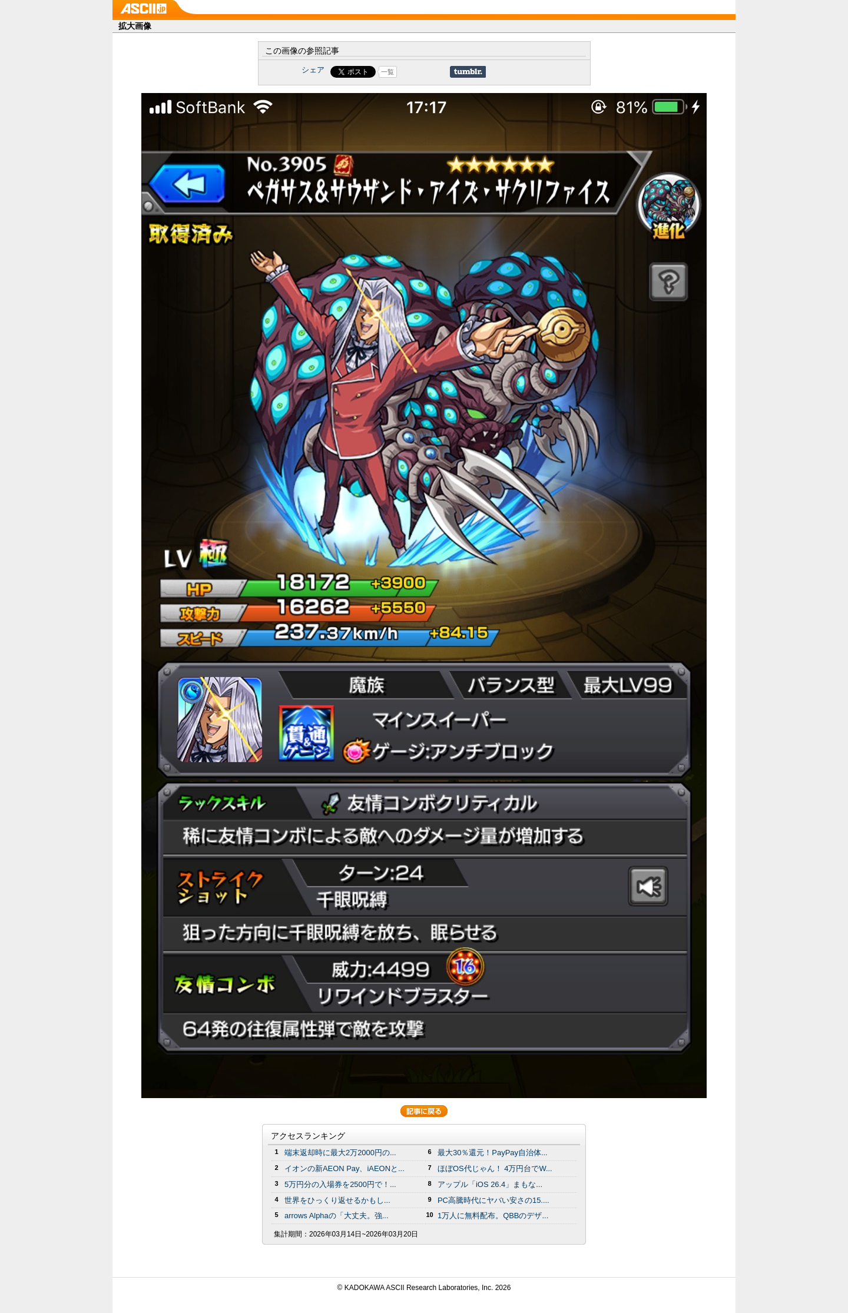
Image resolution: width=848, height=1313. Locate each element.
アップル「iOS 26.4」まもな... (490, 1184)
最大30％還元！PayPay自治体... (493, 1152)
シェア (313, 69)
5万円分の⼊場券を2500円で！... (340, 1184)
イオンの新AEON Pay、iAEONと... (344, 1168)
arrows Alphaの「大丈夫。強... (336, 1215)
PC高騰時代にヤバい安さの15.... (493, 1200)
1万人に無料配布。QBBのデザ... (493, 1215)
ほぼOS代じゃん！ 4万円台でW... (495, 1168)
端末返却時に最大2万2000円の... (340, 1152)
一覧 (387, 71)
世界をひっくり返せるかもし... (337, 1200)
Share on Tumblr (468, 72)
